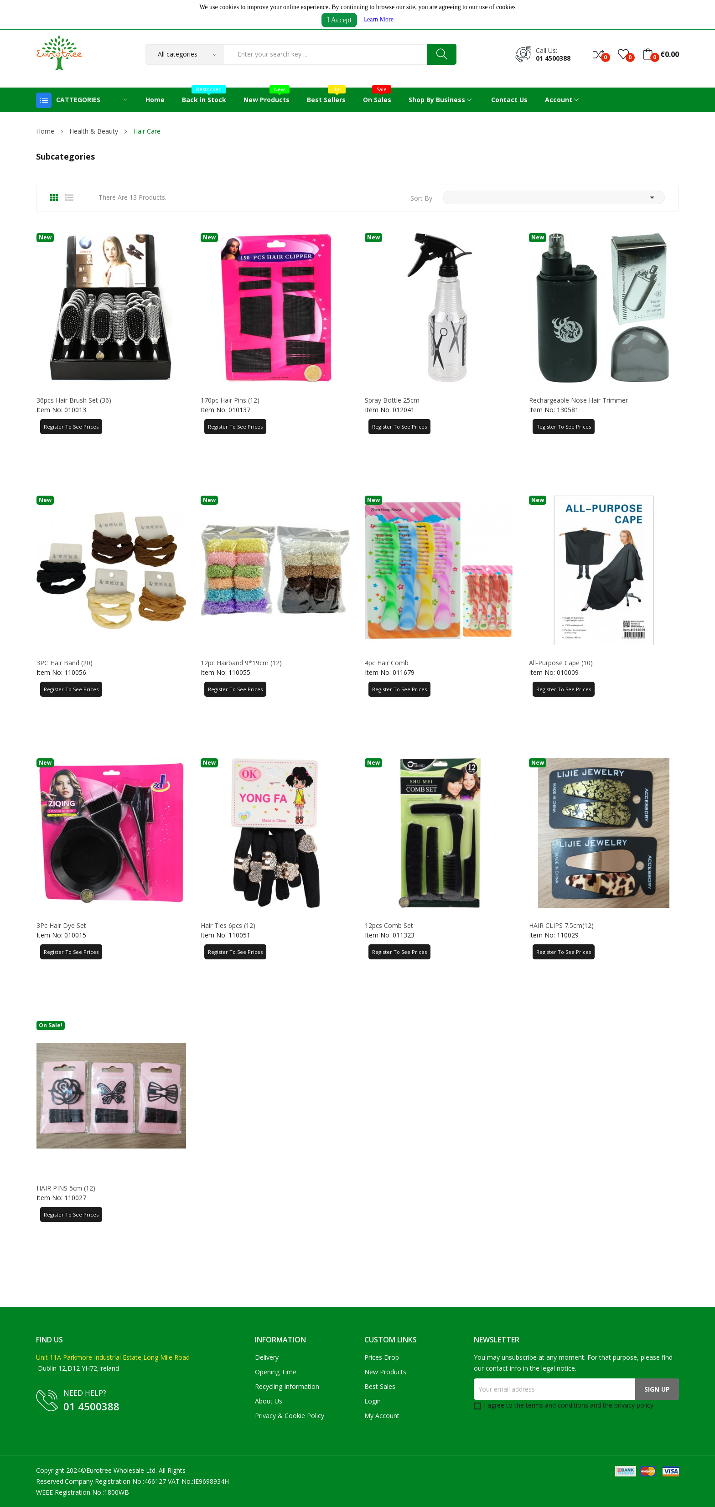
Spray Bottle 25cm (392, 400)
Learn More (378, 19)
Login (372, 1401)
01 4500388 (553, 58)
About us (268, 1401)
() (623, 54)
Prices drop (381, 1357)
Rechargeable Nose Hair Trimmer (578, 400)
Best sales (379, 1386)
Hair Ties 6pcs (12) (228, 926)
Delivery (267, 1357)
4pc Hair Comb (387, 663)
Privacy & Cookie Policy (289, 1415)
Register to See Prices (71, 426)
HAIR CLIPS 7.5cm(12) (561, 926)
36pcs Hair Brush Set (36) (73, 400)
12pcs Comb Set (389, 926)
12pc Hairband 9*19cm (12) (241, 663)
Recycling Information (287, 1386)
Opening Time (275, 1371)
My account (381, 1415)
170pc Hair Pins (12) (230, 400)
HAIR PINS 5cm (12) (65, 1188)
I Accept (339, 20)
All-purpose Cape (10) (561, 663)
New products (385, 1371)
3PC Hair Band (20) (64, 663)
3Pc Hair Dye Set (61, 926)
